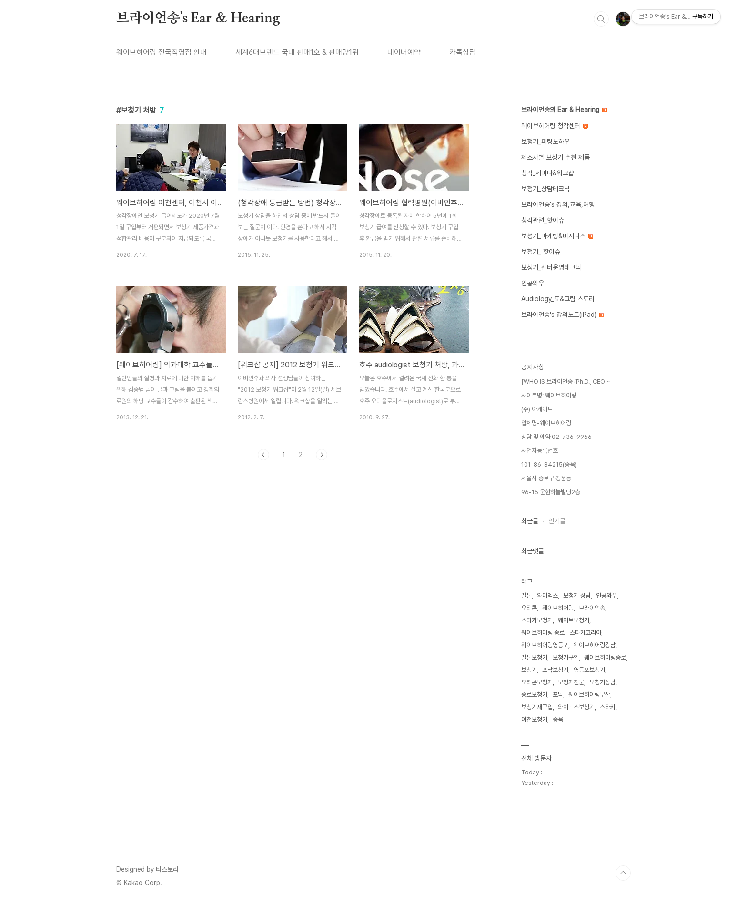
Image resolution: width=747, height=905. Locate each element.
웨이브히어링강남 (595, 645)
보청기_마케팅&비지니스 (557, 236)
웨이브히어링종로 (605, 657)
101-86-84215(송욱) (549, 464)
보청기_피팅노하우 (545, 141)
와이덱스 (547, 595)
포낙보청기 (555, 669)
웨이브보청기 (573, 620)
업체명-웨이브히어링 (546, 423)
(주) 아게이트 (537, 409)
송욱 (558, 719)
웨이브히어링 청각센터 (554, 126)
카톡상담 (462, 52)
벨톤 (526, 595)
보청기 (529, 669)
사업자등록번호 (539, 450)
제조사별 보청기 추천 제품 (555, 157)
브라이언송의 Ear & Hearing (564, 109)
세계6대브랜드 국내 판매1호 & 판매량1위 (297, 52)
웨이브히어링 (558, 607)
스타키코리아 (585, 632)
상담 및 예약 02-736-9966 (556, 436)
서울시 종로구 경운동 (546, 478)
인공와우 (532, 283)
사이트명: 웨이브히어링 (548, 395)
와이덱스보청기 (576, 707)
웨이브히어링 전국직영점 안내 (161, 52)
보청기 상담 (577, 595)
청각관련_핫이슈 (542, 220)
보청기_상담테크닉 (545, 189)
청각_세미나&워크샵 (547, 173)
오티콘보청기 (537, 682)
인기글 (556, 521)
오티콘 (529, 607)
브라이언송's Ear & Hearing (198, 18)
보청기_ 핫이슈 (540, 251)
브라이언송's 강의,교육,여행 (558, 204)
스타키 (608, 707)
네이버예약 (404, 52)
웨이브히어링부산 (589, 694)
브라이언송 (592, 607)
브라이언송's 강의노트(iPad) (562, 314)
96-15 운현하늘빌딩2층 (550, 492)
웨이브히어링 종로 (543, 632)
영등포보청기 (589, 669)
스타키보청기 (537, 620)
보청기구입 (566, 657)
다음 (321, 454)
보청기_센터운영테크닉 (551, 267)
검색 (601, 19)
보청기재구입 (537, 707)
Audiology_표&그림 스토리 (558, 299)
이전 (263, 454)
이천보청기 (534, 719)
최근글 (529, 521)
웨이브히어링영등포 (544, 645)
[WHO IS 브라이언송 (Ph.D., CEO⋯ (565, 381)
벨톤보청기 (534, 657)
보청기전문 (571, 682)
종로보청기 (534, 694)
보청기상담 (602, 682)
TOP (623, 873)
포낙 (558, 694)
